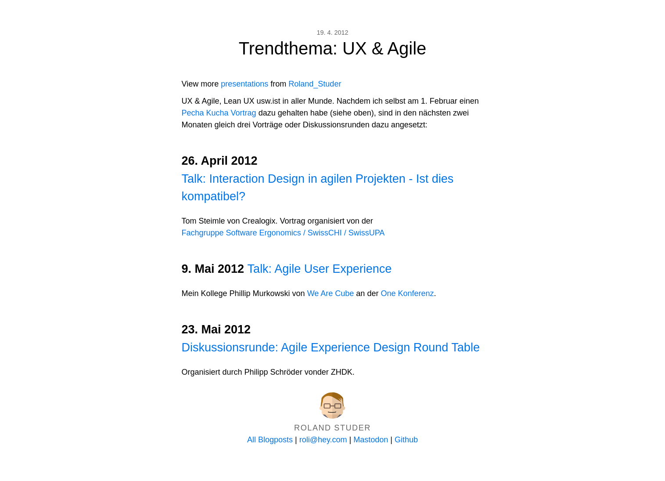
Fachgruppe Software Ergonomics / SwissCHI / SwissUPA (283, 232)
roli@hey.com (323, 439)
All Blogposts (270, 439)
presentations (244, 84)
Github (406, 439)
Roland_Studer (314, 84)
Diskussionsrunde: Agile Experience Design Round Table (331, 347)
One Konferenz (407, 293)
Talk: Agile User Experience (320, 268)
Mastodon (370, 439)
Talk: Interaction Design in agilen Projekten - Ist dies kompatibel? (318, 187)
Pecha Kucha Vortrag (219, 112)
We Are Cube (330, 293)
